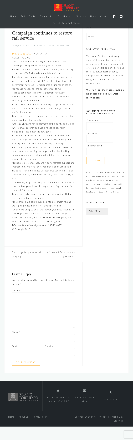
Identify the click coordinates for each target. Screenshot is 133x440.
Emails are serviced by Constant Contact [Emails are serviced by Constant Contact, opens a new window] (103, 205)
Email (15, 359)
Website (49, 359)
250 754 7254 (111, 412)
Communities (46, 16)
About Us (81, 16)
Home (13, 16)
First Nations (65, 16)
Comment (18, 304)
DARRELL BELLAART (22, 67)
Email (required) (95, 159)
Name (16, 345)
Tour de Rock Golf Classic (66, 23)
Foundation (54, 59)
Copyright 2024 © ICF (86, 430)
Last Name (92, 146)
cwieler (39, 59)
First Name (92, 133)
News (93, 16)
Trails (32, 16)
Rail (23, 16)
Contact (104, 16)
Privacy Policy (40, 430)
